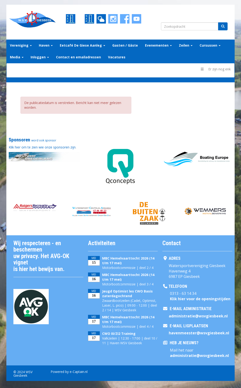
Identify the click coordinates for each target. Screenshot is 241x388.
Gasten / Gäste (125, 45)
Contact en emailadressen (78, 57)
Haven (46, 45)
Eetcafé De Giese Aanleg (82, 45)
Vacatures (116, 57)
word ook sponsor (43, 140)
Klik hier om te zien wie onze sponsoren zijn (42, 147)
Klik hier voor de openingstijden (200, 298)
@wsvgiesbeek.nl (198, 316)
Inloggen (40, 57)
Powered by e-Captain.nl (69, 371)
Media (17, 57)
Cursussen (210, 45)
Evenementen (158, 45)
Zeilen (186, 45)
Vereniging (21, 45)
